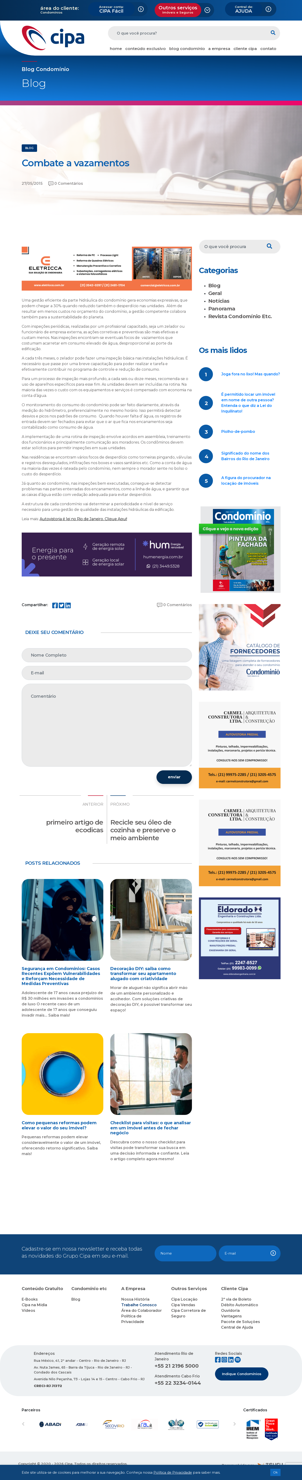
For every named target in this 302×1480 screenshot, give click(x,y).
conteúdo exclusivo (145, 48)
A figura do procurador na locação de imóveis (246, 481)
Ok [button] (275, 1472)
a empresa (219, 48)
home (116, 48)
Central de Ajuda (237, 1327)
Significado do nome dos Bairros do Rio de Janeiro (245, 456)
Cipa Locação (184, 1299)
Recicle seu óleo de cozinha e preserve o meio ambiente (143, 830)
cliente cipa (245, 48)
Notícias (218, 301)
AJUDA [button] (244, 9)
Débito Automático (239, 1305)
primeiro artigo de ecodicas (74, 826)
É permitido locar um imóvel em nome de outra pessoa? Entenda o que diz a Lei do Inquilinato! (248, 402)
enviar (174, 777)
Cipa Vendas (183, 1305)
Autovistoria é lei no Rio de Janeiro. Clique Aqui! (83, 519)
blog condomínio (187, 48)
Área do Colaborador (141, 1310)
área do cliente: (59, 8)
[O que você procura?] (187, 33)
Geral (215, 293)
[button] (38, 1424)
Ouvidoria (230, 1310)
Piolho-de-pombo (238, 431)
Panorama (221, 309)
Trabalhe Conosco (139, 1305)
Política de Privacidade (172, 1472)
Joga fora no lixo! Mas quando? (250, 374)
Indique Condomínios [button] (241, 1374)
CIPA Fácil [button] (111, 9)
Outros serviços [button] (178, 9)
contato (268, 48)
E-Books (30, 1299)
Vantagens (231, 1316)
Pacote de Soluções (240, 1322)
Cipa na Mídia (34, 1305)
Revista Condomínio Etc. (240, 316)
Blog (214, 285)
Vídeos (28, 1310)
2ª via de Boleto (236, 1299)
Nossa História (135, 1299)
